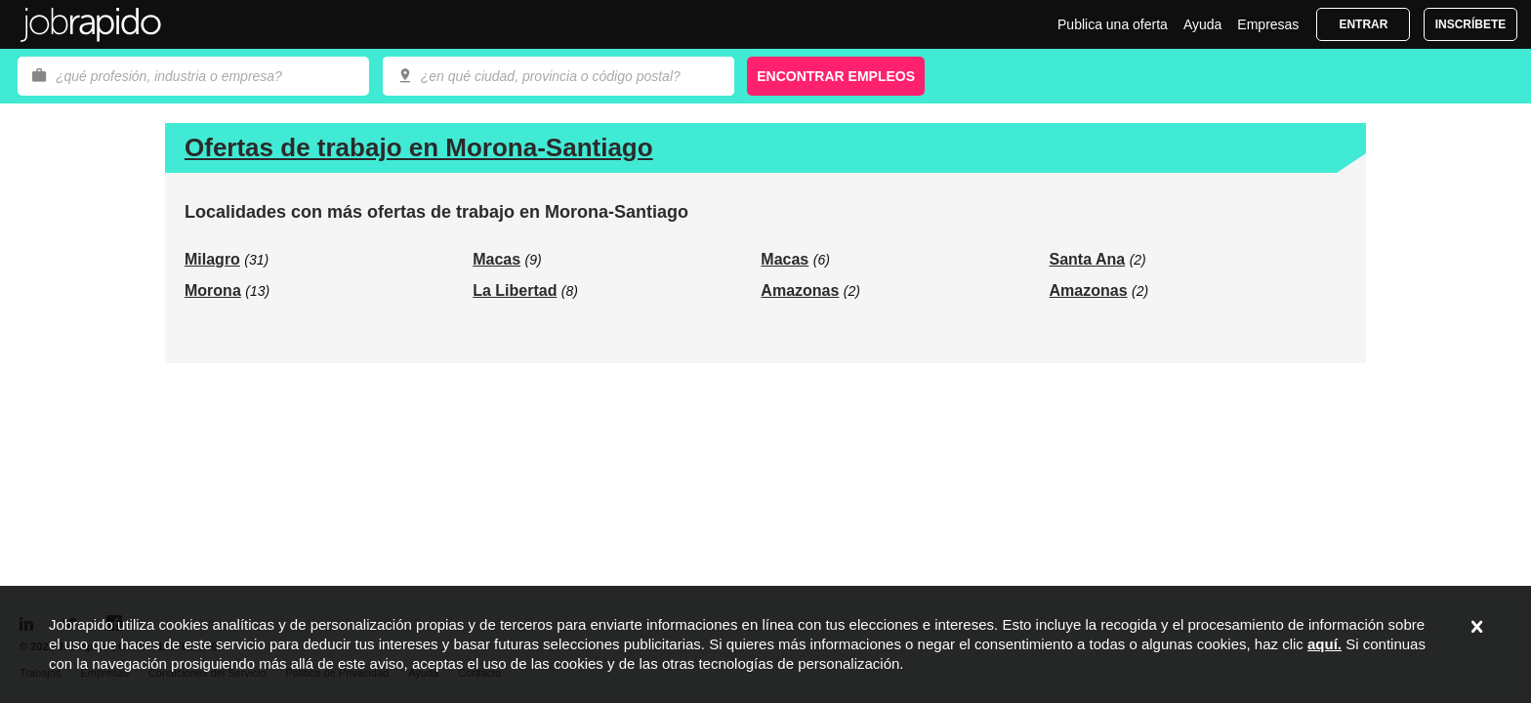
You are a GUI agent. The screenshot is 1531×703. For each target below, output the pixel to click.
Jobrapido (91, 24)
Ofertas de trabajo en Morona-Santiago (419, 147)
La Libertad (515, 290)
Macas (496, 259)
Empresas (1268, 24)
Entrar (1363, 24)
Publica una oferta (1112, 24)
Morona (213, 290)
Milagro (212, 259)
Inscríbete (1471, 24)
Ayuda (1202, 24)
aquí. (1324, 644)
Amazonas (800, 290)
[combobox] (558, 76)
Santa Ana (1088, 259)
